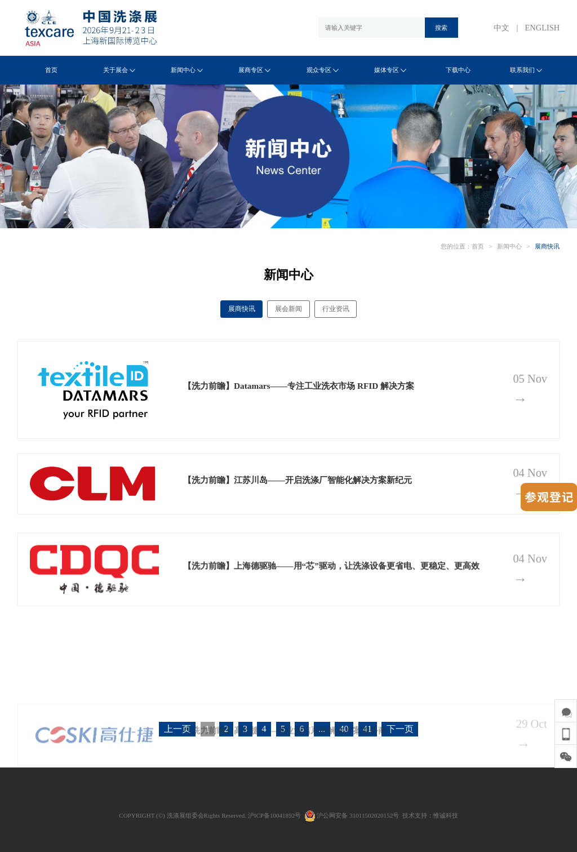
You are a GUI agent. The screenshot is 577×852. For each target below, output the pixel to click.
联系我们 (526, 69)
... (321, 729)
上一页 (177, 729)
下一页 (400, 729)
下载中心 (458, 69)
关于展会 (119, 69)
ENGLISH (542, 27)
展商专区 (254, 69)
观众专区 (323, 69)
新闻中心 (187, 69)
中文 (501, 27)
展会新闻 (288, 309)
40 (344, 729)
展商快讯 (547, 246)
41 (367, 729)
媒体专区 (390, 69)
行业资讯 (335, 309)
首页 (51, 69)
